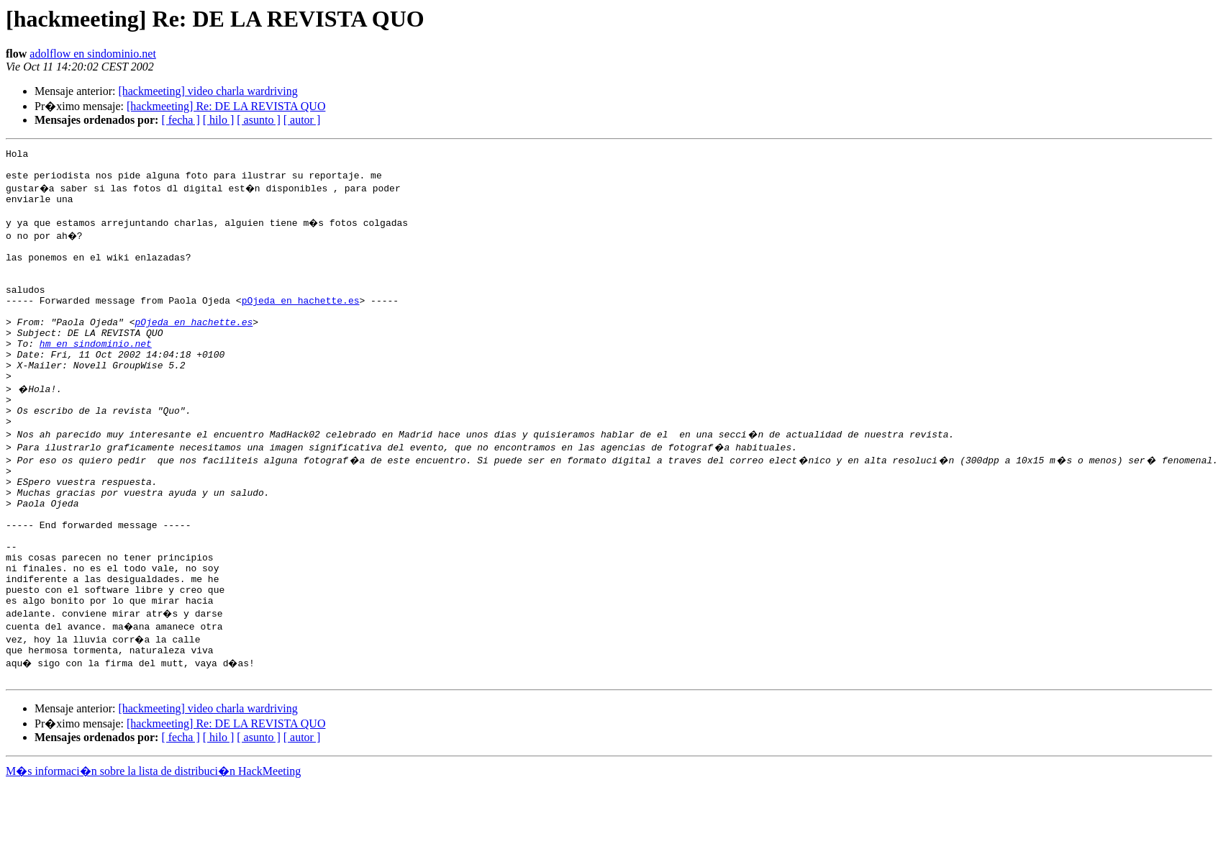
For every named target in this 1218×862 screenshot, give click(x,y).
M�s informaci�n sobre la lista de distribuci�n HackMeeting (153, 849)
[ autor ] (302, 120)
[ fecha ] (180, 120)
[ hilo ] (219, 120)
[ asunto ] (258, 120)
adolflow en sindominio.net (92, 53)
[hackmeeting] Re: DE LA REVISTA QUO (226, 106)
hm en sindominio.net (96, 375)
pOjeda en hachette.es (301, 323)
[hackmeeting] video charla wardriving (207, 91)
